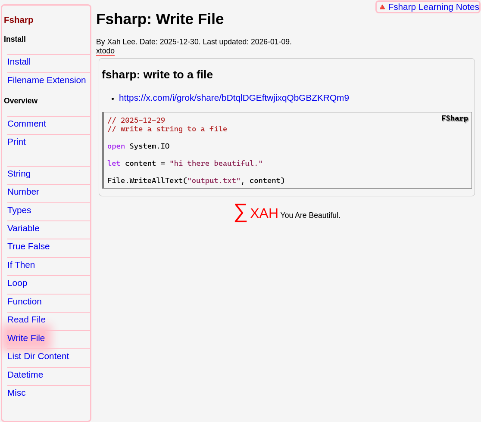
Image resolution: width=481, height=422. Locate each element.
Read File (26, 319)
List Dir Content (38, 356)
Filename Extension (46, 80)
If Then (21, 265)
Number (23, 191)
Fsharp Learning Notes (433, 7)
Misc (16, 392)
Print (16, 141)
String (19, 173)
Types (19, 210)
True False (28, 246)
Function (24, 301)
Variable (23, 228)
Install (19, 61)
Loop (17, 283)
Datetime (25, 374)
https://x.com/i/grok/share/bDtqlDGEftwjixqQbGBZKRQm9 (234, 97)
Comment (26, 123)
